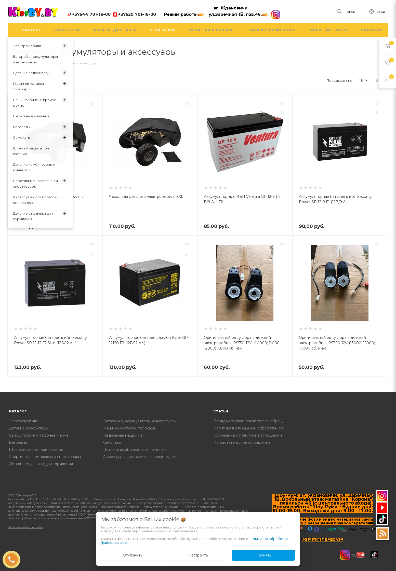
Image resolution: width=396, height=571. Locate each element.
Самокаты (112, 442)
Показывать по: (339, 80)
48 (363, 80)
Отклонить (132, 555)
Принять (263, 555)
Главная (14, 63)
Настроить (198, 555)
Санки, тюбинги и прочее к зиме (39, 435)
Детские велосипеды (28, 428)
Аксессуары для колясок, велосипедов (139, 456)
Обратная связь (329, 30)
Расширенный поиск (272, 30)
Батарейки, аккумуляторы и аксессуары (139, 421)
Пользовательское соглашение (242, 442)
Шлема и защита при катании (36, 449)
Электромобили (23, 421)
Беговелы (18, 442)
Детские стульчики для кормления (41, 464)
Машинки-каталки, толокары (129, 428)
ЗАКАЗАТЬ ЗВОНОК (13, 559)
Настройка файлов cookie (25, 527)
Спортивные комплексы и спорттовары (45, 456)
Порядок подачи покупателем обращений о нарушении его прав (250, 421)
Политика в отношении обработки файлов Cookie (250, 428)
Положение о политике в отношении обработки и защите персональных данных (250, 435)
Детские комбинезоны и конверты (135, 449)
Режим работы (184, 14)
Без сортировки (24, 80)
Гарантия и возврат (212, 30)
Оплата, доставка (115, 30)
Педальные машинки (122, 435)
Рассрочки (67, 30)
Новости (371, 30)
